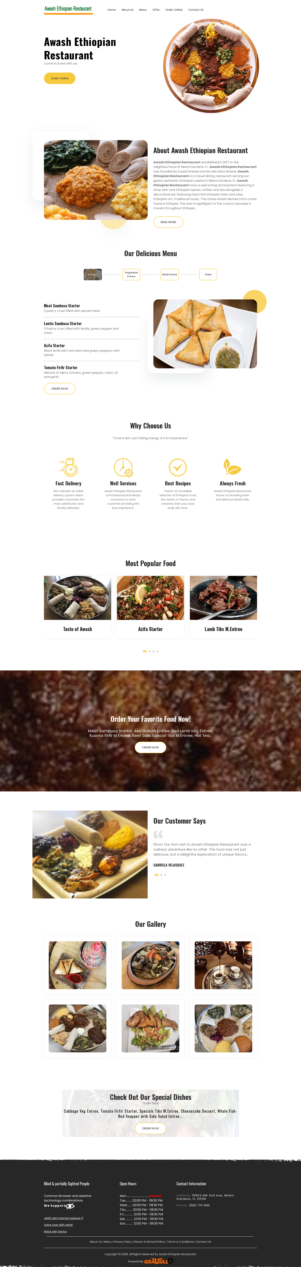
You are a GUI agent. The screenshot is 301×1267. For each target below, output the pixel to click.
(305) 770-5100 (199, 1205)
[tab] (93, 274)
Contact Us (195, 10)
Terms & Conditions (180, 1242)
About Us (127, 10)
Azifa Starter (54, 345)
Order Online (174, 10)
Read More (168, 222)
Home (112, 10)
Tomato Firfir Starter (61, 367)
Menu (143, 10)
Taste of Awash (77, 628)
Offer (156, 10)
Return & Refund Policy (149, 1242)
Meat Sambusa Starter (62, 305)
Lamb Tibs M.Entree (223, 628)
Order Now (59, 389)
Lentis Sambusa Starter (63, 323)
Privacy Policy (123, 1242)
